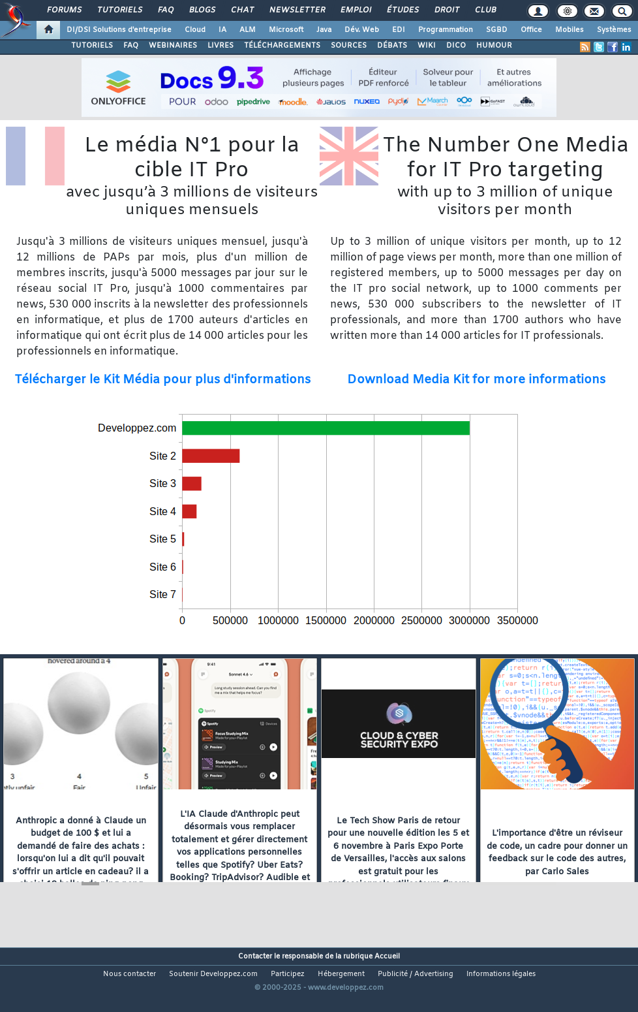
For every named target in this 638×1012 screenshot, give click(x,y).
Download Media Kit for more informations (476, 380)
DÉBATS (392, 45)
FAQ (165, 10)
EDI (398, 30)
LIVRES (220, 45)
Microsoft (286, 30)
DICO (456, 45)
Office (531, 30)
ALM (247, 30)
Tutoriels (119, 10)
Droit (446, 10)
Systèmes (614, 30)
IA (222, 30)
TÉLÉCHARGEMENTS (282, 45)
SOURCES (349, 45)
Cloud (195, 30)
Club (484, 10)
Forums (63, 10)
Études (402, 10)
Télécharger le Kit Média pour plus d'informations (162, 380)
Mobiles (569, 30)
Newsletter (296, 10)
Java (323, 30)
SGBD (497, 30)
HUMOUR (494, 45)
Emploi (355, 10)
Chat (241, 10)
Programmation (445, 30)
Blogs (201, 10)
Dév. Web (361, 30)
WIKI (427, 45)
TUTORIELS (92, 45)
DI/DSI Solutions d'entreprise (119, 30)
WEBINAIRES (173, 45)
